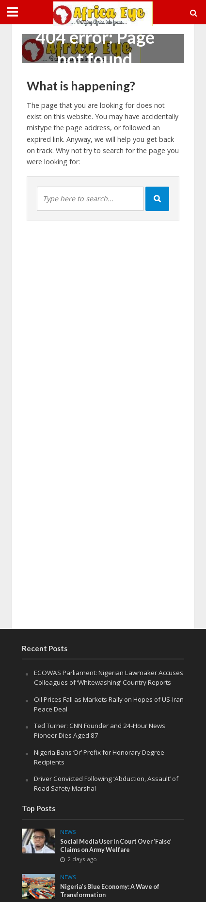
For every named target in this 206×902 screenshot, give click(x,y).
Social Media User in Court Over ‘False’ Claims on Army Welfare (116, 845)
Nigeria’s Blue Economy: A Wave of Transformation (109, 891)
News (68, 832)
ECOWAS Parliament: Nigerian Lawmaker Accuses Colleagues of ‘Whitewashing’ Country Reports (108, 677)
